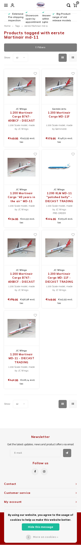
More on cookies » (45, 536)
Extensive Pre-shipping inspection (15, 17)
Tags (17, 26)
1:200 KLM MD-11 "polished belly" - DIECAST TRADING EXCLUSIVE (59, 197)
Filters (40, 47)
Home (7, 26)
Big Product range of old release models (61, 17)
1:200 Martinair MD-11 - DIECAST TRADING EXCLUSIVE (21, 358)
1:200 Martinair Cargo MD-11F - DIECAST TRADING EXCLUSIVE (59, 278)
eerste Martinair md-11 (36, 26)
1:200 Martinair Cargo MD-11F (59, 114)
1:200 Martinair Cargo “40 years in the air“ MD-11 (21, 197)
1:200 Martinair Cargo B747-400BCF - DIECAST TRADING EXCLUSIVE (21, 117)
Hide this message (40, 526)
